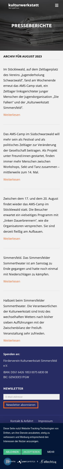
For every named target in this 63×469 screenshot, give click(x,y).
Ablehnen (12, 451)
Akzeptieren (31, 451)
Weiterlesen (11, 115)
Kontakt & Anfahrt (21, 421)
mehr (50, 451)
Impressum (45, 421)
